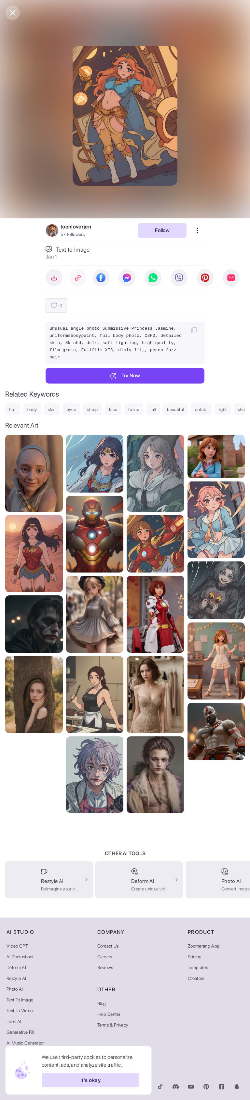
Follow (162, 230)
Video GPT (17, 946)
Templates (198, 967)
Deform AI (16, 967)
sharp (92, 409)
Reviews (105, 967)
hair (12, 409)
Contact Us (108, 946)
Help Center (109, 1014)
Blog (101, 1003)
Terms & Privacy (113, 1025)
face (113, 409)
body (32, 409)
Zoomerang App (204, 946)
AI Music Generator (25, 1042)
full (153, 409)
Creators (196, 978)
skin (52, 409)
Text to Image (20, 999)
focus (133, 409)
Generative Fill (21, 1032)
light (223, 409)
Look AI (14, 1021)
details (201, 409)
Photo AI (15, 989)
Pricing (194, 956)
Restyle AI (16, 978)
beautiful (175, 409)
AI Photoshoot (20, 956)
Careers (104, 956)
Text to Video (20, 1010)
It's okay (90, 1080)
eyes (71, 409)
